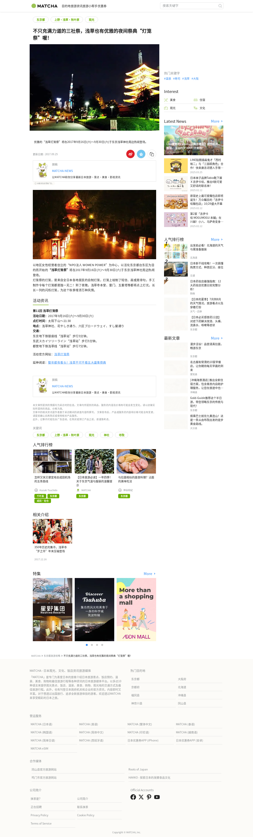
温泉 (168, 78)
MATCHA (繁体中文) (139, 724)
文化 (199, 108)
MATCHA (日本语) (41, 724)
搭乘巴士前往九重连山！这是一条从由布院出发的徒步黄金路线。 (206, 420)
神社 (106, 435)
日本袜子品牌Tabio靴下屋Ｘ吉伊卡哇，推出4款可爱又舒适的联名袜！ (206, 182)
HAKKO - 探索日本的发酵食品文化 (149, 777)
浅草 (187, 78)
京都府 (135, 687)
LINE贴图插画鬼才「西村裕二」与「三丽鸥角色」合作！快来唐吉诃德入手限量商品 (206, 166)
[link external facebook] (134, 798)
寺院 (121, 435)
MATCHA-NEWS (62, 171)
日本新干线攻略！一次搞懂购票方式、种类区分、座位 (206, 265)
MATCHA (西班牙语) (91, 740)
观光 (91, 20)
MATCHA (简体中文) (91, 732)
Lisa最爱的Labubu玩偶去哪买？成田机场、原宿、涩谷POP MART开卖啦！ (193, 146)
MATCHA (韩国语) (41, 732)
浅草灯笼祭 (61, 354)
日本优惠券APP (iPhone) (143, 740)
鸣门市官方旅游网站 (44, 777)
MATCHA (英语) (88, 724)
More (148, 573)
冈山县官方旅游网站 (44, 769)
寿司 (177, 78)
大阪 (196, 78)
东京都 (41, 20)
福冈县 (135, 695)
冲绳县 (182, 695)
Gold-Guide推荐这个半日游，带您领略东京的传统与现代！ (206, 402)
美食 (170, 100)
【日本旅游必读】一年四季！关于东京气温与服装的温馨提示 (94, 481)
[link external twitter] (141, 798)
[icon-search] (220, 6)
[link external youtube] (157, 798)
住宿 (199, 100)
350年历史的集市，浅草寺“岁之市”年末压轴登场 (50, 549)
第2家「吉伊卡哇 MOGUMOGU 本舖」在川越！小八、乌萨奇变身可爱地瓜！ (206, 219)
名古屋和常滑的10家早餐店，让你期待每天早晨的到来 (206, 366)
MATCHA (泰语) (185, 724)
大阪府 (182, 679)
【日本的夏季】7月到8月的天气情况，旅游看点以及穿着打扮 (206, 303)
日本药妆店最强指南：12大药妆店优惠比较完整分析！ (205, 285)
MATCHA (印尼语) (138, 732)
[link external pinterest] (149, 798)
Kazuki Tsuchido (48, 490)
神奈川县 (136, 703)
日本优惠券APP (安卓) (189, 740)
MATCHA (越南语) (187, 732)
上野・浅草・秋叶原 (66, 20)
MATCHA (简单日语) (43, 740)
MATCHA (86, 490)
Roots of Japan (138, 769)
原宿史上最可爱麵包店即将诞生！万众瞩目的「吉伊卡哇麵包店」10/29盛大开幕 (206, 199)
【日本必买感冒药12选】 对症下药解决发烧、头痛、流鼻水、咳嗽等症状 (206, 321)
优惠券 (123, 6)
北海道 (182, 687)
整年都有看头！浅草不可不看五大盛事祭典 (77, 362)
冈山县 (182, 703)
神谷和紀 (128, 490)
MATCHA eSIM (39, 748)
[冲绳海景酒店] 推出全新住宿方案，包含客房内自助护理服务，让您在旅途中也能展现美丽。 (206, 386)
